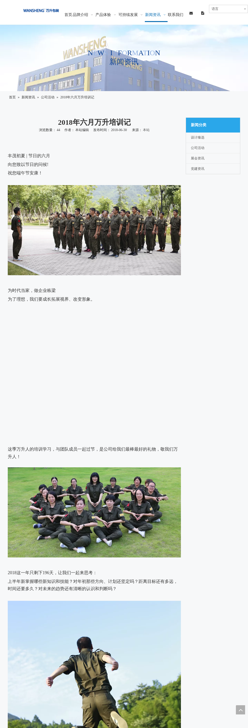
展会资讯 (197, 158)
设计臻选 (197, 137)
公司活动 (197, 148)
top (240, 709)
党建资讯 (197, 169)
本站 (146, 130)
